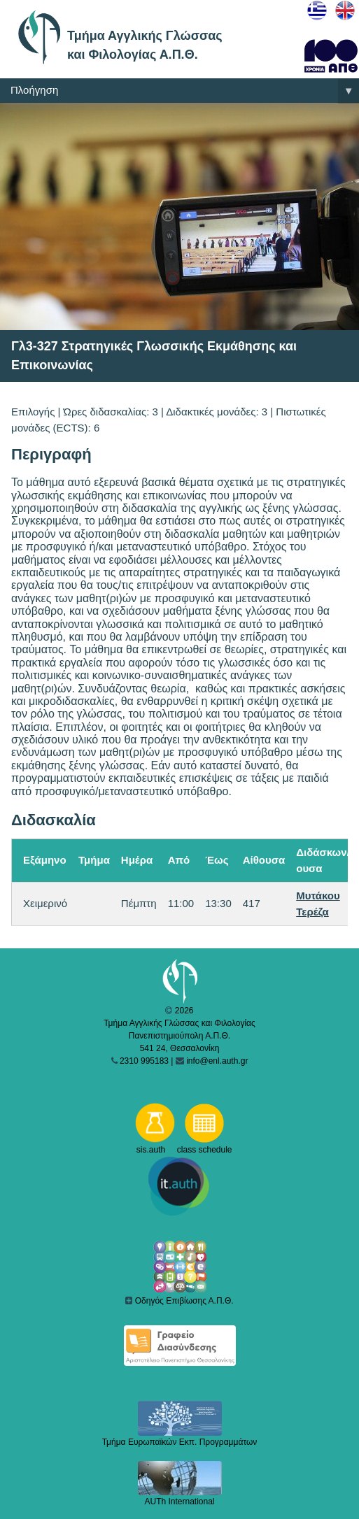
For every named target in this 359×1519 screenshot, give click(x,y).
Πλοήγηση (184, 91)
